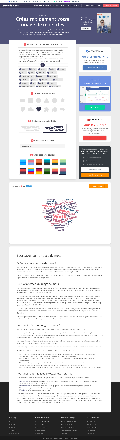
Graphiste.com (25, 386)
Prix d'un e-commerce (41, 427)
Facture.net (90, 433)
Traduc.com (24, 390)
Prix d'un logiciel (40, 430)
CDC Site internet (66, 424)
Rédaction (12, 427)
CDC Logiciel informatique (69, 430)
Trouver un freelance (111, 5)
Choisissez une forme (44, 93)
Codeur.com (24, 381)
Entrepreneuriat (14, 433)
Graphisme (12, 424)
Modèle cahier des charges (41, 5)
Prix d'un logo (39, 433)
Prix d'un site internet (41, 424)
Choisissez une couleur (44, 154)
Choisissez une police (44, 140)
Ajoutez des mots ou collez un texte (44, 44)
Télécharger (85, 28)
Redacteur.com (25, 388)
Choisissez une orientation (44, 121)
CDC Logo (64, 433)
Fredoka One (26, 146)
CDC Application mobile (68, 421)
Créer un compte (94, 107)
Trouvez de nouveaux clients (92, 5)
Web (10, 421)
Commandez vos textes (95, 68)
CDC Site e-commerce (68, 427)
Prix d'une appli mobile (42, 421)
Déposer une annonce (94, 138)
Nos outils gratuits (58, 5)
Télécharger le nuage (97, 186)
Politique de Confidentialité (71, 438)
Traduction (12, 430)
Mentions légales (58, 438)
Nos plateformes (73, 5)
